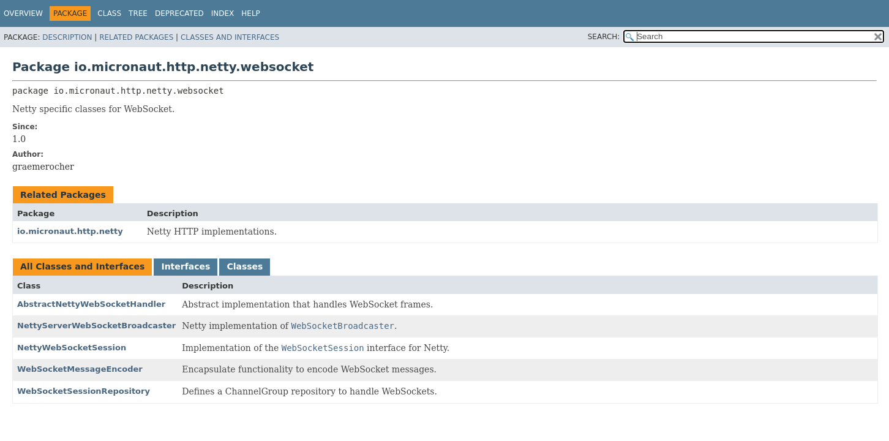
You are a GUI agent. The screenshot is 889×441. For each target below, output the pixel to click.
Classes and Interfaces (230, 37)
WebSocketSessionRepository (83, 391)
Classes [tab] (245, 266)
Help (250, 13)
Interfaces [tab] (185, 266)
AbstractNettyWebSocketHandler (91, 304)
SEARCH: (604, 36)
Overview (23, 13)
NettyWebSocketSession (71, 347)
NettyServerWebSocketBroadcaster (96, 325)
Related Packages (136, 37)
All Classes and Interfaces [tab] (82, 266)
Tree (138, 13)
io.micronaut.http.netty (70, 231)
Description (67, 37)
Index (222, 13)
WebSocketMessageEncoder (80, 369)
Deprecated (179, 13)
